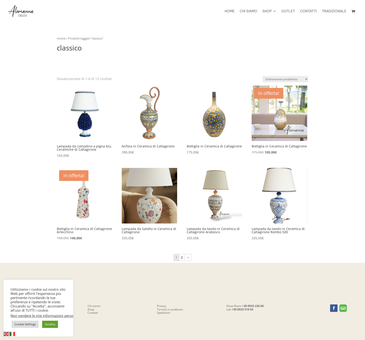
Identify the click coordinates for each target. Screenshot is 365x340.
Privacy (161, 306)
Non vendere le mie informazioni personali (44, 315)
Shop (267, 11)
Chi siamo (248, 11)
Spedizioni (163, 313)
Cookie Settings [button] (25, 324)
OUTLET (288, 11)
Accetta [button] (50, 324)
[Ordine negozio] (285, 79)
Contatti (308, 11)
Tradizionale (334, 11)
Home (230, 11)
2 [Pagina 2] (182, 257)
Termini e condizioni (170, 309)
